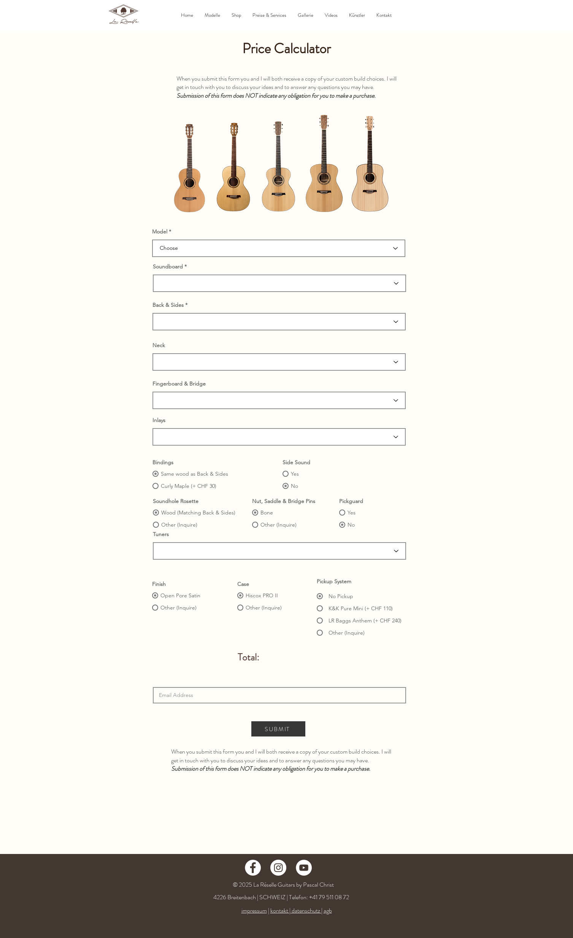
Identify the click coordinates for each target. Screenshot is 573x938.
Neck (158, 345)
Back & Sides (168, 305)
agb (328, 910)
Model (159, 231)
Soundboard (168, 266)
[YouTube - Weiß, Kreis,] (304, 868)
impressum (254, 910)
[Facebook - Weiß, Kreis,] (253, 868)
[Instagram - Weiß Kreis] (278, 868)
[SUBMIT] (278, 728)
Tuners (161, 534)
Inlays (158, 420)
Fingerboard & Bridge (179, 383)
